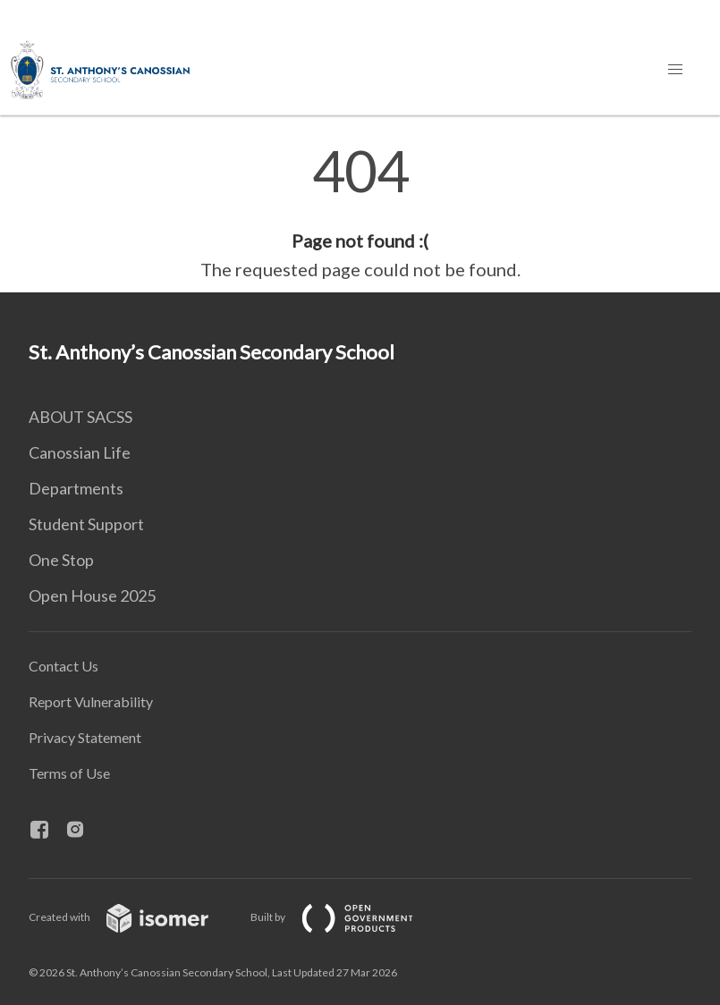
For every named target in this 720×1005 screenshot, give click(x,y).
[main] (360, 212)
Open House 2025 (92, 595)
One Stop (61, 560)
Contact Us (63, 665)
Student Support (86, 524)
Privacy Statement (85, 737)
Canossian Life (80, 452)
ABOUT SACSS (80, 416)
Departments (76, 488)
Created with (133, 917)
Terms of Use (69, 772)
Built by (346, 917)
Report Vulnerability (91, 701)
